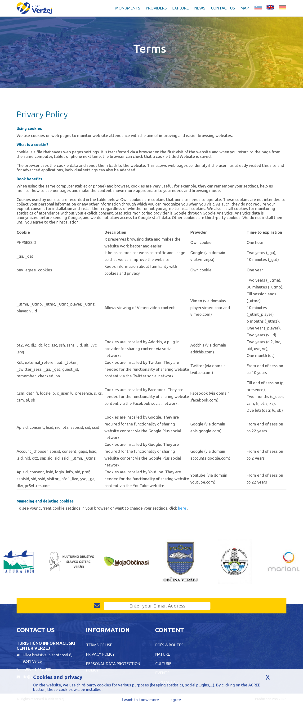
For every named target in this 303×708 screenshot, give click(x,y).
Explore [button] (180, 8)
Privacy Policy (100, 654)
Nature (162, 654)
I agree (175, 699)
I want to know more (140, 699)
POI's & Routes (169, 645)
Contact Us (223, 8)
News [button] (199, 8)
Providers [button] (156, 8)
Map (245, 8)
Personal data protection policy (113, 667)
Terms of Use (99, 645)
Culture (163, 664)
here (182, 508)
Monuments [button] (127, 8)
